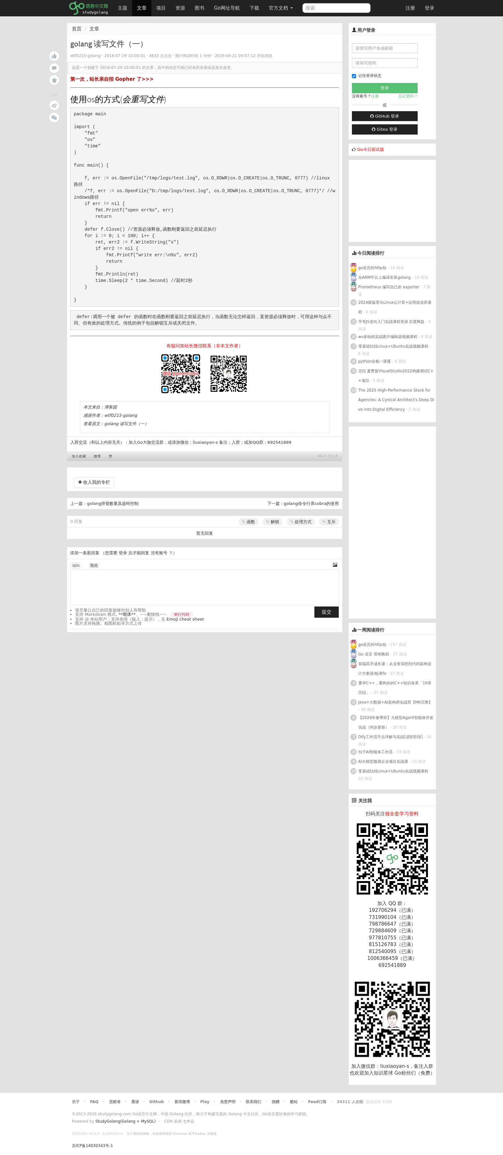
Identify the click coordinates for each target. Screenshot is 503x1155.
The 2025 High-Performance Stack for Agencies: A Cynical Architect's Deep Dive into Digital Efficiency (396, 400)
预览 (94, 565)
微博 (97, 456)
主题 (122, 8)
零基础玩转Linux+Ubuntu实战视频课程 (393, 346)
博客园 (110, 407)
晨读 (135, 1102)
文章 (142, 8)
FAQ (94, 1102)
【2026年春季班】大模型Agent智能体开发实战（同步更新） (395, 722)
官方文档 (281, 8)
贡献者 (115, 1102)
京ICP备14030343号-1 (92, 1145)
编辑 (76, 565)
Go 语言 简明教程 (373, 654)
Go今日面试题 (370, 149)
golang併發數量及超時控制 (113, 503)
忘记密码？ (408, 96)
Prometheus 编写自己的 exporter (388, 287)
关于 (76, 1102)
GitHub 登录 (384, 116)
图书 (199, 8)
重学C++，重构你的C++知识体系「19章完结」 (394, 688)
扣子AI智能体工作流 (375, 752)
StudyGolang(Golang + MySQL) (125, 1121)
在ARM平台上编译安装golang (384, 277)
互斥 (329, 521)
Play (204, 1102)
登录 (429, 8)
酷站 (294, 1102)
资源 (180, 8)
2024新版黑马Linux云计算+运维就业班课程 (395, 307)
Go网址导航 (228, 6)
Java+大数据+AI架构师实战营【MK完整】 (395, 702)
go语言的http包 (372, 268)
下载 (254, 8)
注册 (410, 8)
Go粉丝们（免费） (415, 1073)
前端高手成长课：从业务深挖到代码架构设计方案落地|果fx (394, 669)
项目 (161, 8)
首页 (76, 29)
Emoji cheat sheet (185, 619)
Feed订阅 (317, 1102)
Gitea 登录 (384, 129)
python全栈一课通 (374, 361)
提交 (326, 612)
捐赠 (275, 1102)
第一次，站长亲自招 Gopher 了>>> (112, 79)
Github (156, 1102)
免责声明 (227, 1102)
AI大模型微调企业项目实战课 (383, 761)
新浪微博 (182, 1102)
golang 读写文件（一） (126, 423)
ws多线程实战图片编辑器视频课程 (387, 336)
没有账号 (159, 552)
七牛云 (188, 1121)
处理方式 (300, 521)
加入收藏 (79, 456)
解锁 (272, 521)
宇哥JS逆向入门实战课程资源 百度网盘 (391, 321)
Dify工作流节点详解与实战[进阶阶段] (390, 737)
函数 (248, 521)
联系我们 (253, 1102)
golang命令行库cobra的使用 (311, 503)
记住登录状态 (366, 75)
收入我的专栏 (94, 482)
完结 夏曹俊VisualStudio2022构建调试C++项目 (396, 376)
